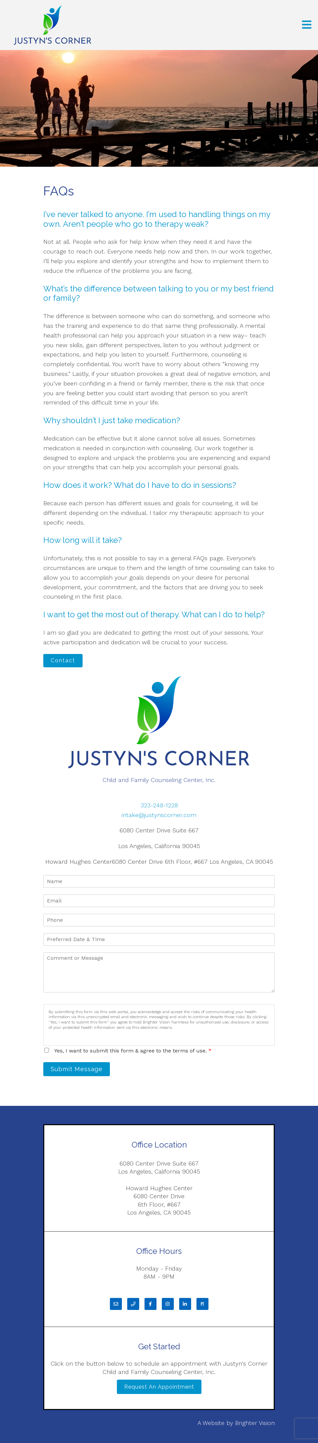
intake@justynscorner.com (159, 814)
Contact (63, 660)
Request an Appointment (159, 1387)
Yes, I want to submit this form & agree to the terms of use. (132, 1050)
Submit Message (77, 1068)
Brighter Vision (255, 1422)
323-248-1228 (159, 805)
